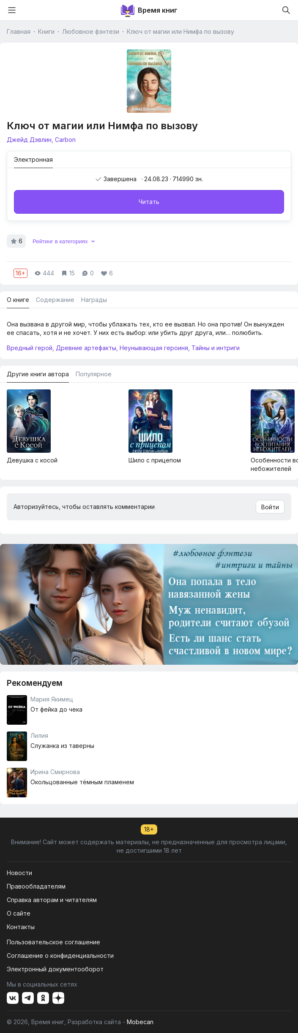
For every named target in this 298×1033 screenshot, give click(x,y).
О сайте (18, 913)
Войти (270, 507)
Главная (18, 31)
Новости (19, 872)
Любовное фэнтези (90, 31)
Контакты (21, 926)
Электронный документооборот (55, 969)
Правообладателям (36, 886)
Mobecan (140, 1021)
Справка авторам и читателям (52, 899)
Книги (46, 31)
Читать (149, 201)
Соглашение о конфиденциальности (60, 955)
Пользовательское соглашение (53, 942)
